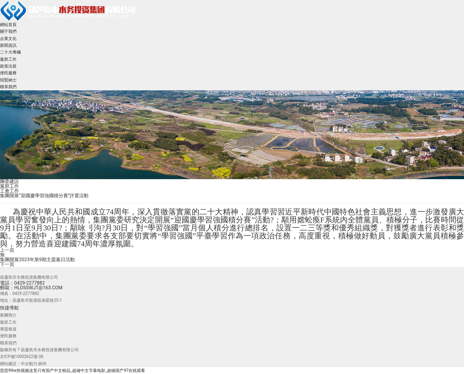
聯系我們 (8, 343)
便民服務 (8, 335)
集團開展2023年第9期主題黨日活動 (37, 259)
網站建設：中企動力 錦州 (23, 363)
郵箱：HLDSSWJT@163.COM (31, 287)
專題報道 (8, 329)
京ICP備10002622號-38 (21, 356)
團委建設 (9, 181)
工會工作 (9, 191)
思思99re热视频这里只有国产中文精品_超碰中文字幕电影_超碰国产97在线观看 (72, 370)
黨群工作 (9, 186)
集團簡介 (8, 315)
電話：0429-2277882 (22, 283)
